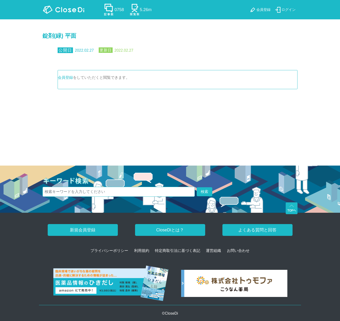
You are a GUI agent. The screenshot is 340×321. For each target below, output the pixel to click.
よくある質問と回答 (257, 230)
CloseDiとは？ (170, 230)
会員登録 (65, 77)
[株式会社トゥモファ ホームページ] (234, 285)
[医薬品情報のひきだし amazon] (111, 285)
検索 (204, 192)
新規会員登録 (82, 230)
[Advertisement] (170, 125)
